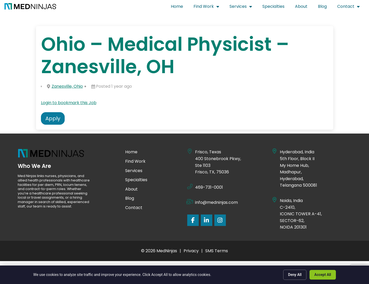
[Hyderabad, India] (274, 151)
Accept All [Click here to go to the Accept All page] (322, 275)
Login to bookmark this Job (68, 103)
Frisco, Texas (208, 152)
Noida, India (291, 201)
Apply (52, 118)
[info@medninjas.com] (189, 201)
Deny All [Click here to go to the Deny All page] (295, 275)
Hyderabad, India (297, 152)
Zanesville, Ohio (67, 86)
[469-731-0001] (189, 186)
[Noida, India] (274, 200)
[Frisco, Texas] (189, 151)
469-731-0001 (209, 187)
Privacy (191, 251)
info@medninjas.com (216, 202)
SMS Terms (216, 251)
